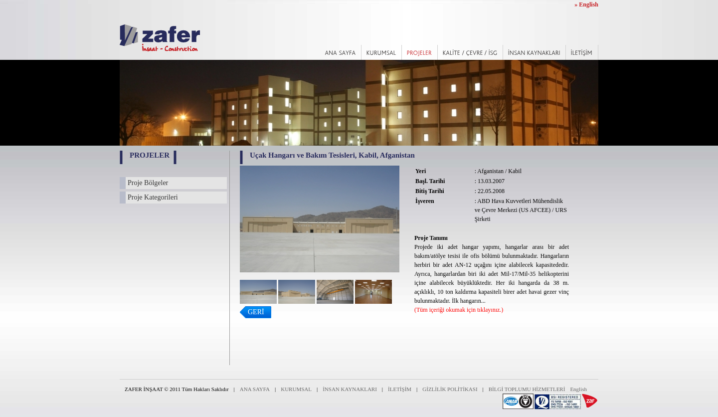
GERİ (256, 312)
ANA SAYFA (255, 389)
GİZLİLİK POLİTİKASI (449, 389)
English (578, 389)
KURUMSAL (296, 389)
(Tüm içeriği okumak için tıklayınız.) (458, 309)
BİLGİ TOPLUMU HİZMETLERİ (527, 389)
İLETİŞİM (399, 389)
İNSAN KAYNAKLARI (350, 389)
